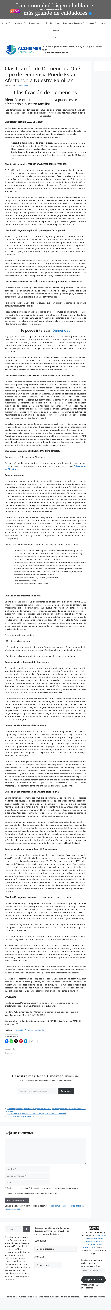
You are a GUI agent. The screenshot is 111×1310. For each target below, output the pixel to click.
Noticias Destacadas (77, 1109)
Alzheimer (20, 23)
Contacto (55, 30)
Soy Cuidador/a (52, 23)
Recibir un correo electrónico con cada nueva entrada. (32, 1193)
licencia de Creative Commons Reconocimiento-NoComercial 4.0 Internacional (94, 1241)
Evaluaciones (36, 23)
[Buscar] (26, 1229)
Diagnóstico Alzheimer (42, 1109)
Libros (106, 23)
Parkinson (9, 1111)
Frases (94, 23)
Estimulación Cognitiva (75, 23)
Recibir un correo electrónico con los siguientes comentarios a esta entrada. (42, 1188)
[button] (55, 38)
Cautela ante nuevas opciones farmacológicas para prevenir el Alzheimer (36, 1114)
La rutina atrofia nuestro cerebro (20, 1116)
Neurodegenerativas (60, 1109)
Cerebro (19, 1109)
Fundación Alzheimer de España (29, 1030)
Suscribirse (66, 1091)
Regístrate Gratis (93, 1279)
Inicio (7, 23)
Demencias (61, 330)
